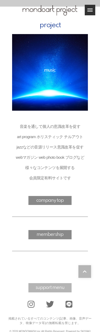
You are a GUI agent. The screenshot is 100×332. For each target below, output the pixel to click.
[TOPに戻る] (84, 271)
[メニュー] (90, 10)
